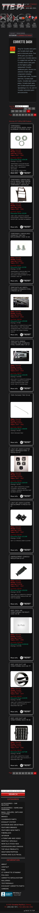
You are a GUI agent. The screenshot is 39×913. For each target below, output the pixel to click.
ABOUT (4, 864)
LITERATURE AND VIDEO (11, 838)
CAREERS (5, 889)
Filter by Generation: (17, 108)
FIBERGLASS (6, 833)
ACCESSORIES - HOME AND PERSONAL (12, 808)
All (28, 111)
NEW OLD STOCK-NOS (10, 844)
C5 (17, 111)
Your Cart (26, 4)
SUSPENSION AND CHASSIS (12, 846)
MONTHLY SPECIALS (9, 841)
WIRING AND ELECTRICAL (11, 855)
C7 (24, 111)
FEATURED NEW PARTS (10, 830)
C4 (13, 111)
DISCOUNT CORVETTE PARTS (12, 886)
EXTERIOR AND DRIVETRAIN (12, 825)
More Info (14, 173)
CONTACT (5, 867)
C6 (21, 111)
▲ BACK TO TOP (29, 910)
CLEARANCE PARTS (8, 819)
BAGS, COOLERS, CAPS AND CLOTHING (12, 813)
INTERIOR (5, 836)
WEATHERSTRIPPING (9, 852)
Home (12, 34)
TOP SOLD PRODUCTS (10, 849)
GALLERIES (5, 881)
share (12, 52)
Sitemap (28, 905)
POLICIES (5, 875)
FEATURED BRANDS (9, 827)
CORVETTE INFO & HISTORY (12, 878)
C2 (29, 108)
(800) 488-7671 (18, 8)
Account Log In (17, 4)
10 (35, 115)
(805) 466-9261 (31, 8)
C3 (33, 108)
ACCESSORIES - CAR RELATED (9, 804)
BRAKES (4, 817)
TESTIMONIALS (7, 883)
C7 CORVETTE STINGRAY (11, 872)
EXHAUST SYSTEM (8, 822)
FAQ (3, 870)
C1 (25, 108)
